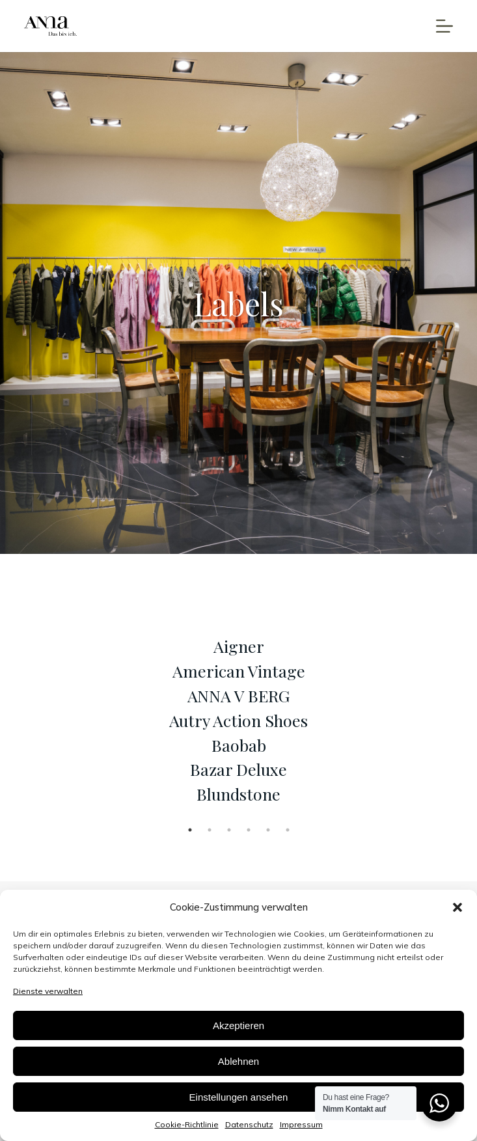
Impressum (301, 1124)
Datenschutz (249, 1124)
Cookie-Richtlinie (187, 1124)
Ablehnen (238, 1061)
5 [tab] (268, 829)
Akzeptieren (238, 1025)
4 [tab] (248, 829)
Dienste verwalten (48, 991)
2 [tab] (209, 829)
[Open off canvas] (444, 26)
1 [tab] (190, 829)
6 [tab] (287, 829)
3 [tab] (229, 829)
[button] (457, 907)
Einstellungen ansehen (238, 1097)
